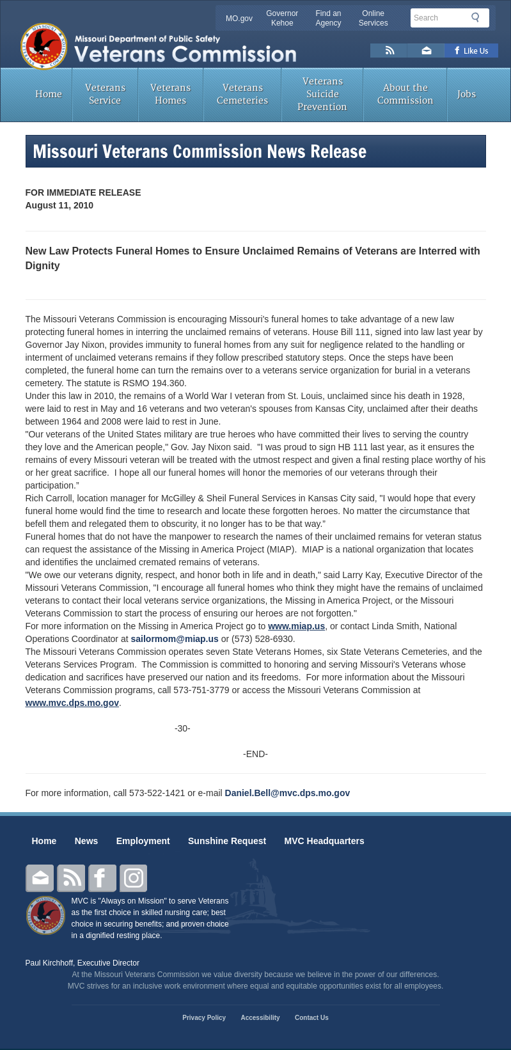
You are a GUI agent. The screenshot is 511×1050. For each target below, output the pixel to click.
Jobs (466, 94)
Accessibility (259, 1017)
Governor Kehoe (282, 18)
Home (48, 94)
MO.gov (239, 18)
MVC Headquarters (325, 841)
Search (479, 17)
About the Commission (405, 94)
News (86, 841)
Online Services (373, 18)
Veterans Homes (170, 94)
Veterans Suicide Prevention (322, 94)
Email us (425, 50)
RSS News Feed (388, 50)
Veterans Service (105, 94)
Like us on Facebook (471, 50)
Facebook (102, 878)
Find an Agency (328, 18)
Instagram (134, 878)
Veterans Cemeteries (242, 94)
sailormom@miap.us (174, 639)
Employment (143, 841)
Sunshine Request (227, 841)
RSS (71, 878)
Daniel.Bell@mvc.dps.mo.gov (287, 793)
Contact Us (312, 1017)
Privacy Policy (204, 1017)
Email (40, 878)
